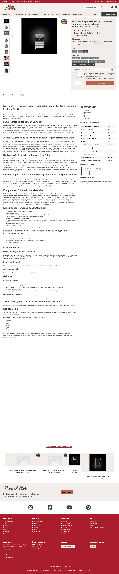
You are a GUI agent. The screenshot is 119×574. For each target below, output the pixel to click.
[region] (59, 467)
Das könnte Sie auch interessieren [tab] (59, 447)
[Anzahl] (78, 83)
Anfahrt (5, 529)
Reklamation (94, 521)
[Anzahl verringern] (74, 83)
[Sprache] (109, 7)
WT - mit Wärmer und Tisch (80, 61)
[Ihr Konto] (112, 7)
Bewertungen (37, 531)
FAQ (92, 525)
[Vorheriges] (12, 36)
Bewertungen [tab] (16, 95)
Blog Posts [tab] (23, 95)
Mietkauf (36, 529)
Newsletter (6, 533)
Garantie (36, 527)
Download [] (85, 172)
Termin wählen (7, 549)
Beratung (115, 1)
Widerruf (36, 523)
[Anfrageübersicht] (115, 7)
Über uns (64, 521)
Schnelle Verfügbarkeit (21, 1)
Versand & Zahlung (38, 521)
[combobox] (91, 7)
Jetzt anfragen (100, 83)
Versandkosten (57, 570)
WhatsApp (6, 531)
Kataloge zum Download (97, 527)
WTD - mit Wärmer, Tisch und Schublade (83, 64)
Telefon (5, 523)
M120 (80, 51)
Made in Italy (65, 527)
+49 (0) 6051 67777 (9, 557)
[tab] (7, 94)
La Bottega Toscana (67, 525)
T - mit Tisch (95, 58)
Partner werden (66, 529)
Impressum (52, 566)
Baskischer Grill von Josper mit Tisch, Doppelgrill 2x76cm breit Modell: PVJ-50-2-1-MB (99, 75)
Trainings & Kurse (109, 1)
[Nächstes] (66, 36)
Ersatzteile (94, 523)
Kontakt (5, 527)
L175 (86, 51)
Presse (64, 533)
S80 (75, 51)
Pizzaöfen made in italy (8, 1)
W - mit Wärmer (85, 58)
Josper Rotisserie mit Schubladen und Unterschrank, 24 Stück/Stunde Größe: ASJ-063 (99, 78)
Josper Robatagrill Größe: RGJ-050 (93, 76)
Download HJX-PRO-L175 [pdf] (91, 170)
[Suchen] (102, 7)
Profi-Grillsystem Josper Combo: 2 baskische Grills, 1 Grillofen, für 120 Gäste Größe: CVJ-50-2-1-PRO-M (99, 73)
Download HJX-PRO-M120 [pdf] (91, 168)
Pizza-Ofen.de (66, 523)
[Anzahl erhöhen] (84, 83)
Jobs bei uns (65, 531)
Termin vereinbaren (8, 521)
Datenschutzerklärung (61, 566)
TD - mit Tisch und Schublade (96, 61)
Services (102, 1)
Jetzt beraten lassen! (34, 1)
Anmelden (66, 492)
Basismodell (76, 58)
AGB (69, 566)
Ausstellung (97, 1)
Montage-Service (38, 525)
